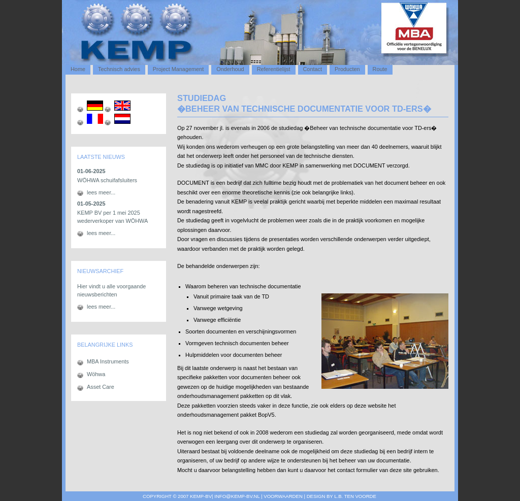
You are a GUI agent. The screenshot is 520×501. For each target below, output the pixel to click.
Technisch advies (119, 69)
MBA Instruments (108, 361)
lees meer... (101, 192)
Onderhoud (230, 69)
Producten (347, 69)
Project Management (178, 69)
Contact (312, 69)
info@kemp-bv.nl (236, 496)
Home (78, 69)
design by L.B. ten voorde (341, 496)
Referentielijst (273, 69)
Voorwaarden (283, 496)
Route (380, 69)
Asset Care (100, 387)
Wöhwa (96, 374)
